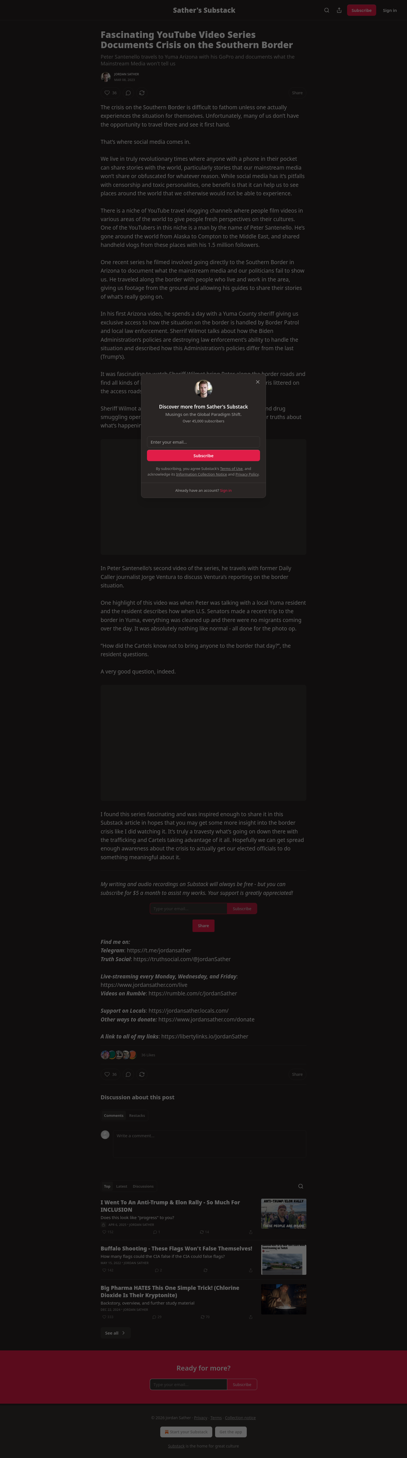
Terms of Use (231, 468)
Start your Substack (185, 1432)
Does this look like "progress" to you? (137, 1217)
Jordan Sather (126, 74)
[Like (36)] (110, 93)
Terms (216, 1417)
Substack (176, 1446)
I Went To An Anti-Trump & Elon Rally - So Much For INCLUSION (170, 1206)
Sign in (390, 10)
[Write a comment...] (209, 1144)
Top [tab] (107, 1186)
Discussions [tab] (143, 1186)
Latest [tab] (121, 1186)
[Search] (326, 10)
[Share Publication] (339, 10)
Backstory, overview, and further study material (147, 1303)
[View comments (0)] (128, 93)
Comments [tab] (114, 1115)
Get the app (231, 1432)
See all (115, 1333)
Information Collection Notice (201, 474)
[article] (203, 1217)
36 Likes (148, 1054)
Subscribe (362, 10)
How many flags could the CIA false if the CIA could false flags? (163, 1256)
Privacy (200, 1417)
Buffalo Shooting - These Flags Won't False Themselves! (176, 1248)
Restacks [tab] (137, 1115)
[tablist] (124, 1115)
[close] (257, 381)
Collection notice (240, 1417)
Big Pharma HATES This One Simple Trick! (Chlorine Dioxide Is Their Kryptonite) (170, 1291)
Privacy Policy (247, 474)
